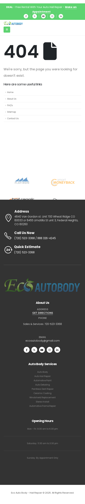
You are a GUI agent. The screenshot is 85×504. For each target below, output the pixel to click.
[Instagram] (52, 16)
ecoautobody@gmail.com (42, 340)
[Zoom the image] (42, 278)
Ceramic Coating (42, 393)
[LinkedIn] (61, 16)
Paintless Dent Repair (42, 389)
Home (10, 92)
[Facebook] (26, 16)
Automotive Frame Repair (42, 406)
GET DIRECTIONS (42, 313)
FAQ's (10, 105)
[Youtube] (43, 16)
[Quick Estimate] (42, 249)
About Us (11, 98)
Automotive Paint (42, 380)
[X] (34, 16)
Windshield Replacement (42, 397)
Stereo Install (42, 401)
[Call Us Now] (42, 235)
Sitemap (11, 112)
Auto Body (42, 372)
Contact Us (13, 118)
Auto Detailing (42, 384)
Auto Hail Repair (42, 376)
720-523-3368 (53, 324)
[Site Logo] (13, 23)
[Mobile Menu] (7, 30)
